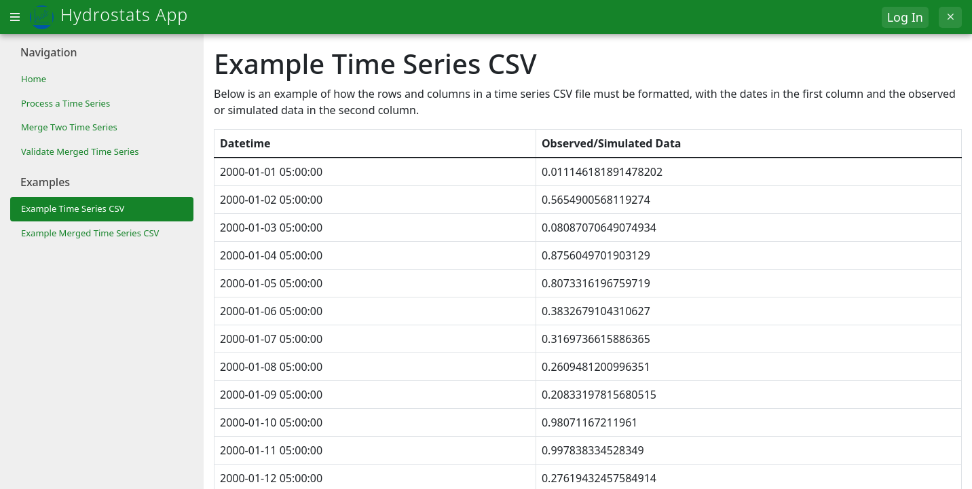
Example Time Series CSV (72, 208)
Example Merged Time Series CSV (90, 233)
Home (33, 79)
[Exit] (950, 17)
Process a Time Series (65, 103)
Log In (905, 17)
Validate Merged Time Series (80, 151)
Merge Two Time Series (69, 127)
